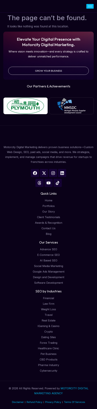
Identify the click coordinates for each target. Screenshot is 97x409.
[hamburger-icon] (90, 6)
